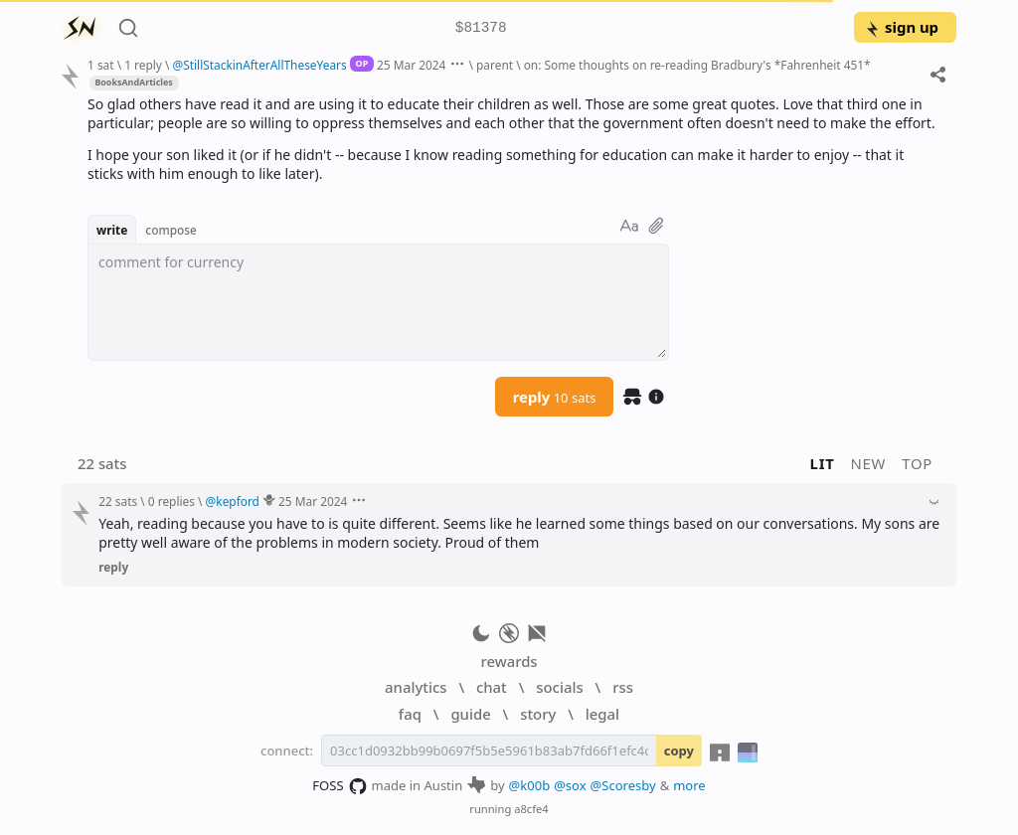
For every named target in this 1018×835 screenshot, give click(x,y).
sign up (901, 27)
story (538, 714)
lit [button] (822, 463)
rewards (508, 661)
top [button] (917, 463)
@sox (570, 785)
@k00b (530, 785)
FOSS (339, 786)
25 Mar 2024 (411, 65)
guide (470, 714)
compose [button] (171, 230)
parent (494, 65)
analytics (415, 687)
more (689, 785)
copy (679, 750)
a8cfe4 (531, 808)
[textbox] (378, 302)
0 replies (171, 501)
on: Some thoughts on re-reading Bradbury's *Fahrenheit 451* (697, 65)
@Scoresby (623, 785)
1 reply (143, 65)
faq (410, 714)
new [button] (869, 463)
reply (554, 397)
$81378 (481, 28)
